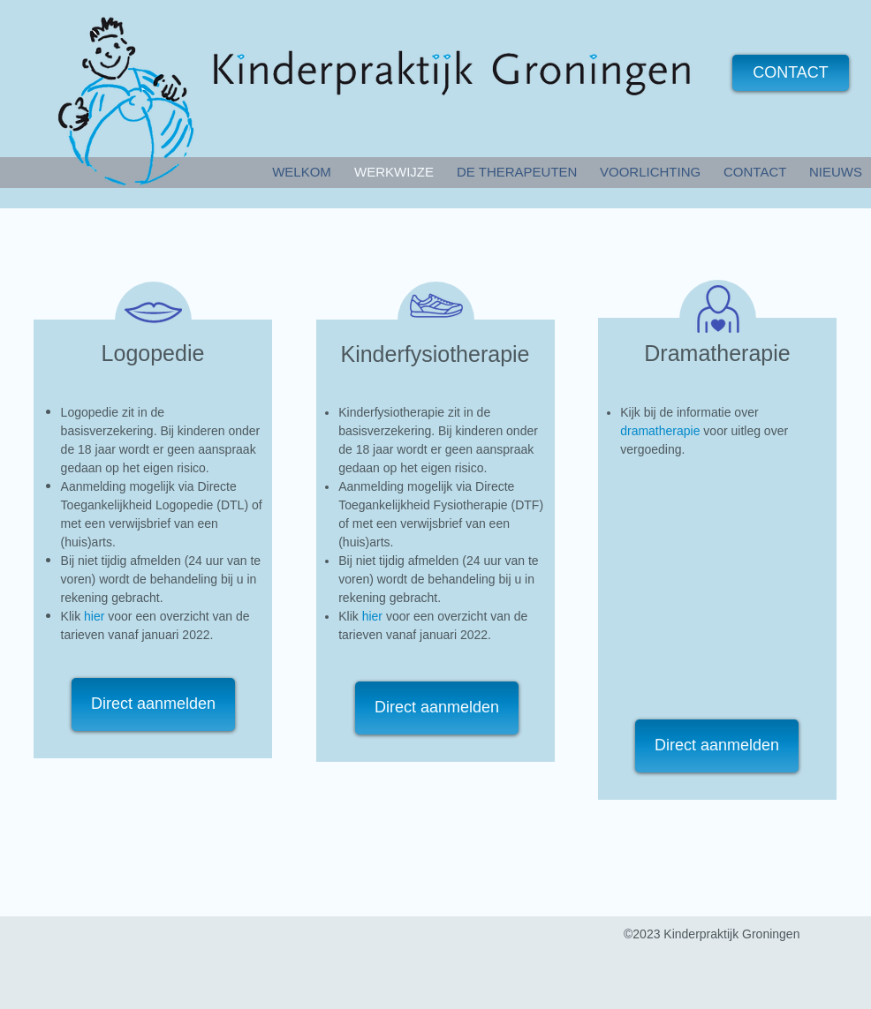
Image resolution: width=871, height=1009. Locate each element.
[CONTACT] (790, 73)
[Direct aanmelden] (153, 704)
